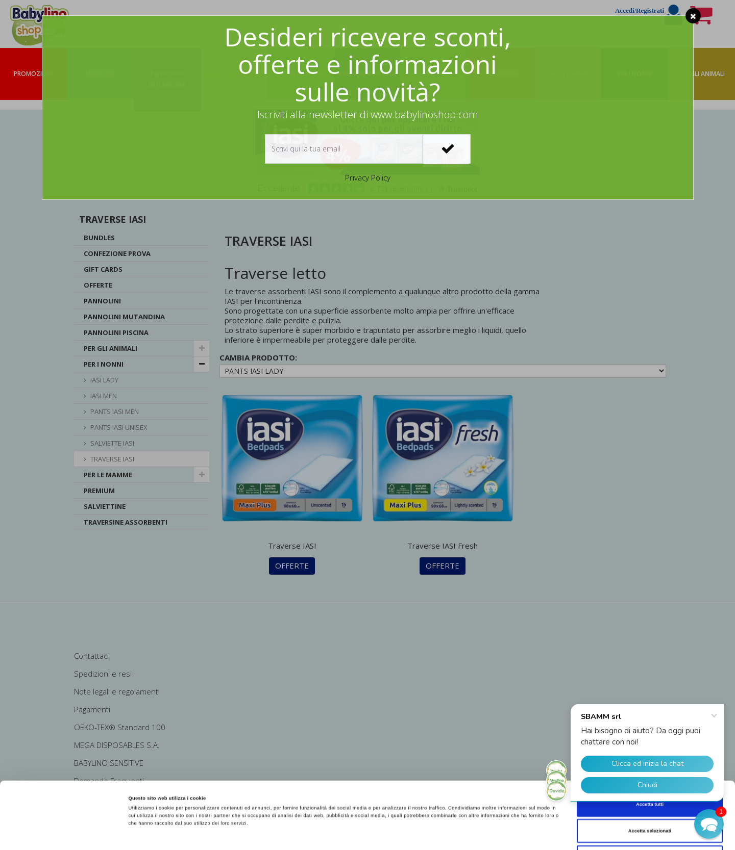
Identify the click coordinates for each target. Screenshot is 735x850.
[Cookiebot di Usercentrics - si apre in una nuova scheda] (66, 833)
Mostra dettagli (424, 833)
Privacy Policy (367, 177)
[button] (709, 824)
